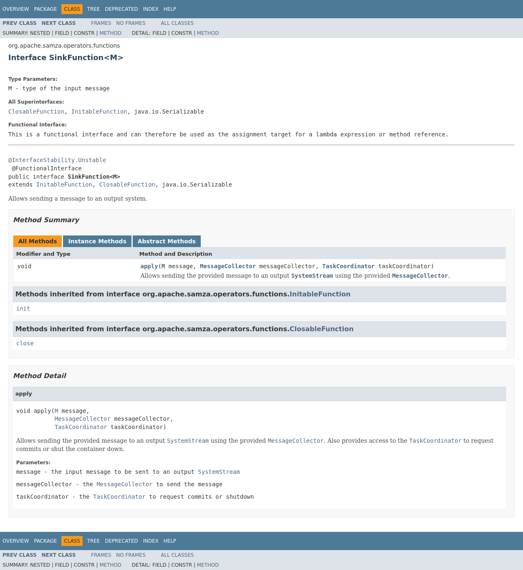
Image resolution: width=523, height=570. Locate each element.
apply (149, 266)
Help (169, 9)
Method (111, 33)
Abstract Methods (167, 241)
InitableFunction (99, 111)
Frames (101, 23)
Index (151, 9)
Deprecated (121, 9)
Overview (15, 9)
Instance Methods (97, 241)
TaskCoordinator (348, 266)
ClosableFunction (36, 111)
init (23, 308)
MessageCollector (228, 266)
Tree (93, 9)
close (25, 343)
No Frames (131, 23)
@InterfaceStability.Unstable (57, 160)
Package (45, 9)
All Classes (177, 23)
